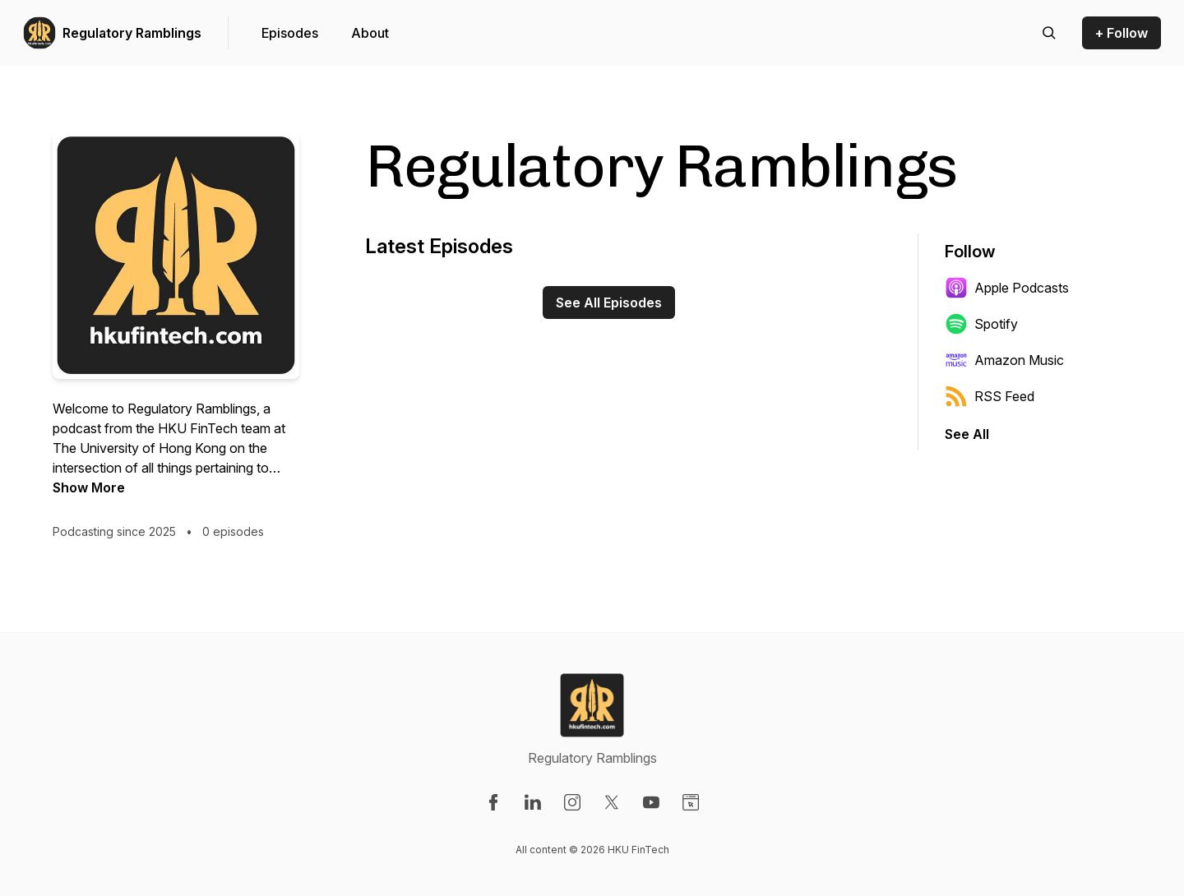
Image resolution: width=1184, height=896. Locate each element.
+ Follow (1121, 33)
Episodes (289, 33)
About (370, 33)
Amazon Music (1004, 360)
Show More (89, 487)
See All (967, 434)
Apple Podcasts (1007, 287)
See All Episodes (609, 302)
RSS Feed (989, 396)
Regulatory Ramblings (131, 33)
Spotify (981, 323)
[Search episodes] (1049, 33)
